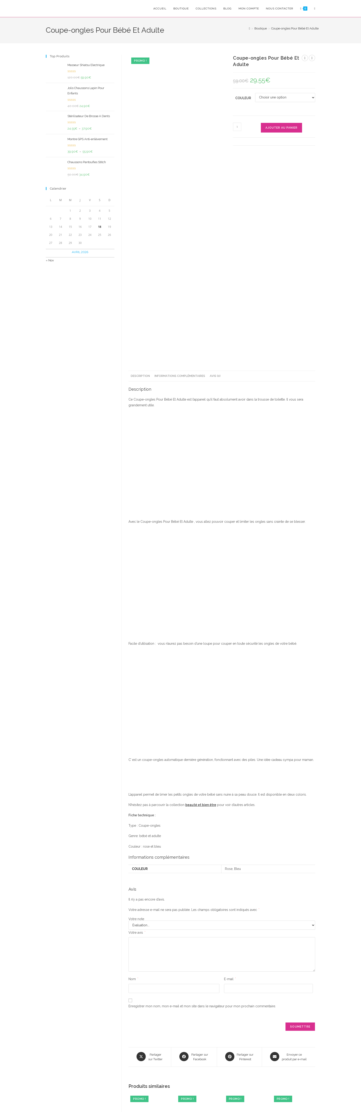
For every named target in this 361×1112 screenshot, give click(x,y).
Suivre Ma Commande (294, 1067)
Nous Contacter (289, 1074)
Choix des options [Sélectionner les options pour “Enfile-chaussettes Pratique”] (293, 1005)
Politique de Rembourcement (219, 1099)
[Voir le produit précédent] (305, 58)
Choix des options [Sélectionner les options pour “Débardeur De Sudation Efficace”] (150, 1012)
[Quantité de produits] (237, 127)
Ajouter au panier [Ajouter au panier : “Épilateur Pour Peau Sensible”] (245, 1002)
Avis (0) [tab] (215, 194)
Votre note (136, 737)
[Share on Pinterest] (239, 874)
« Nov (50, 260)
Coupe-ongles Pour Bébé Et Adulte (295, 28)
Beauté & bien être (141, 972)
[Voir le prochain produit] (312, 58)
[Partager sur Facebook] (194, 874)
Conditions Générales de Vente (170, 1099)
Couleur (243, 98)
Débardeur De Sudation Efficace (150, 983)
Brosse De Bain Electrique (197, 977)
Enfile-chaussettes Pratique (293, 977)
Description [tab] (140, 194)
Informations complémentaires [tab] (179, 194)
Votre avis (136, 750)
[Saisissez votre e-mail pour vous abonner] (98, 1047)
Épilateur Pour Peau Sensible (246, 980)
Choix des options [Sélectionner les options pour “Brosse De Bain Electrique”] (197, 1005)
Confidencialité (132, 1099)
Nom (133, 797)
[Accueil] (249, 28)
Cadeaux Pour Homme (158, 973)
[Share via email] (288, 874)
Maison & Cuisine (209, 972)
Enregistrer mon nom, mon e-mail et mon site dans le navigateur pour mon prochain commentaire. (202, 824)
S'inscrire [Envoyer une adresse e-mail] (135, 1047)
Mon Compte (287, 1054)
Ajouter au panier (281, 127)
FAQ (281, 1061)
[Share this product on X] (149, 874)
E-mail (230, 797)
